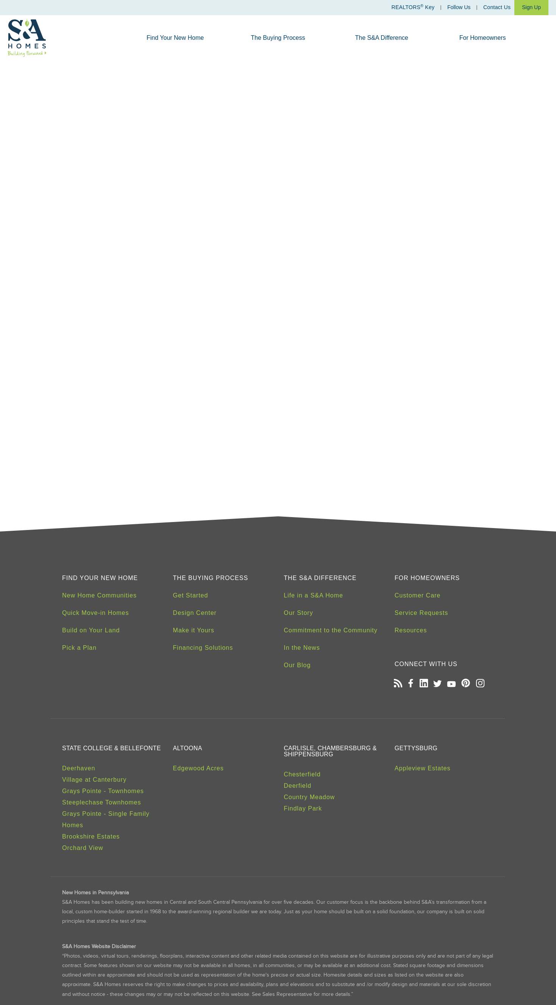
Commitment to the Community (331, 630)
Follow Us (458, 7)
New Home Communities (99, 595)
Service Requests (421, 613)
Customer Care (417, 595)
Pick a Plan (79, 647)
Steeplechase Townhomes (101, 802)
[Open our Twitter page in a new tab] (437, 684)
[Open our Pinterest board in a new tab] (465, 684)
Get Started (190, 595)
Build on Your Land (91, 630)
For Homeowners (482, 37)
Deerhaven (78, 768)
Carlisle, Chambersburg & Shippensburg (330, 751)
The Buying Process (278, 37)
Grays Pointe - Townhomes (103, 791)
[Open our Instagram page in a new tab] (480, 684)
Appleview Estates (423, 768)
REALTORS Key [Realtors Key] (412, 7)
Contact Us (497, 7)
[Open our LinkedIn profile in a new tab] (423, 684)
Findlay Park (303, 808)
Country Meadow (309, 797)
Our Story (298, 613)
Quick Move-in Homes (95, 613)
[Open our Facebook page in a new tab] (410, 684)
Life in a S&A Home (313, 595)
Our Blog (297, 665)
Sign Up (531, 7)
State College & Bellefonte (111, 748)
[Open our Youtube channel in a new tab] (451, 684)
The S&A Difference (381, 37)
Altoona (187, 748)
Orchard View (82, 848)
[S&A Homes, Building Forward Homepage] (27, 38)
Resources (411, 630)
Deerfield (297, 785)
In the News (302, 647)
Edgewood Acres (198, 768)
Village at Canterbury (94, 779)
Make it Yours (193, 630)
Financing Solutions (203, 647)
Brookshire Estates (91, 836)
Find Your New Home (175, 37)
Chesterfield (302, 774)
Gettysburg (416, 748)
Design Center (195, 613)
